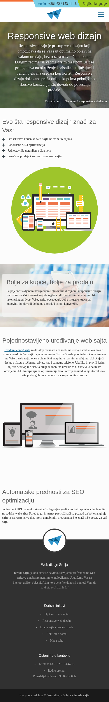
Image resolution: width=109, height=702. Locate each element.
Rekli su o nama (57, 633)
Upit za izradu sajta (56, 614)
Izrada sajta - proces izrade (56, 627)
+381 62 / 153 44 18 (57, 3)
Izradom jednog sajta (17, 350)
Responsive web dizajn (56, 620)
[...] (67, 587)
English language (95, 3)
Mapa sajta (56, 640)
